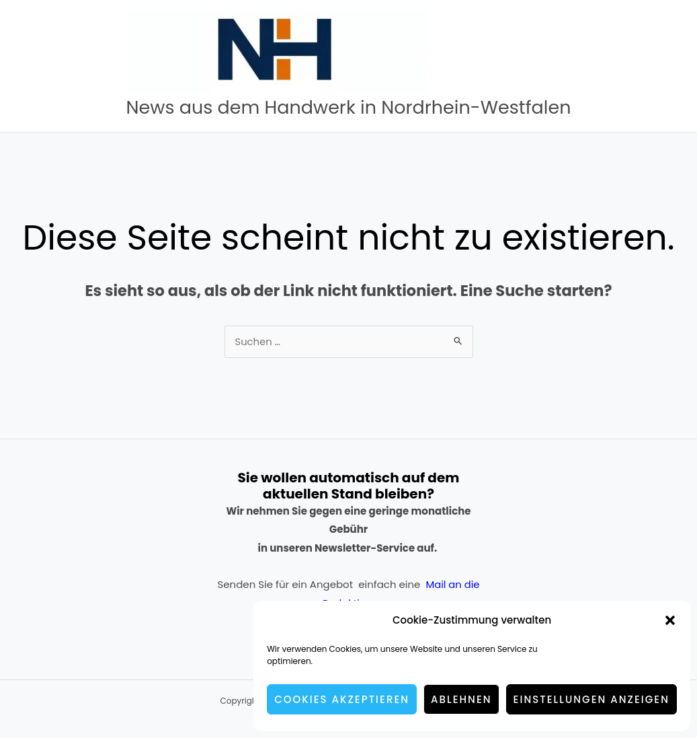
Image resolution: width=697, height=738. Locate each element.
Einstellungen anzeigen (591, 699)
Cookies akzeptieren (341, 699)
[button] (670, 620)
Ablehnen (461, 699)
